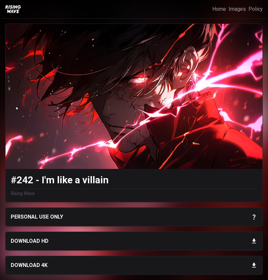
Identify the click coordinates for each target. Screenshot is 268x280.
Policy (255, 9)
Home (219, 9)
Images (237, 9)
